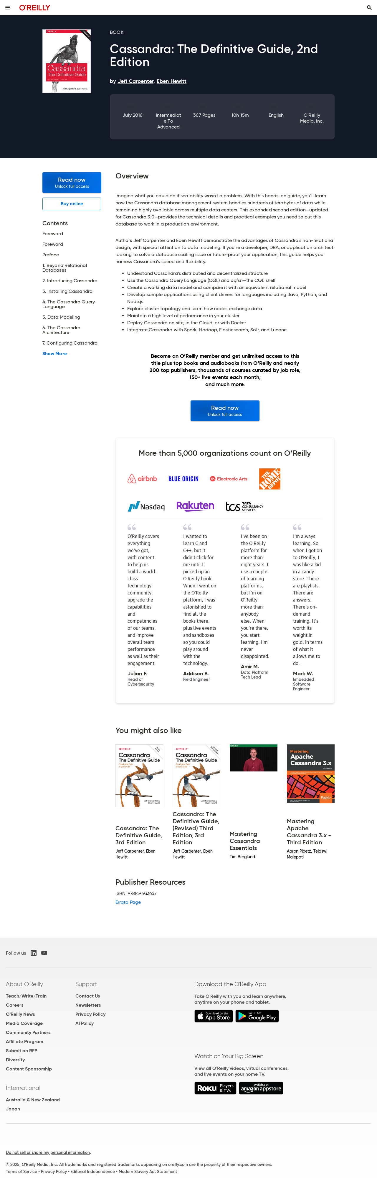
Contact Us (87, 996)
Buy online (72, 204)
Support (86, 984)
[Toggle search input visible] (369, 8)
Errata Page (128, 902)
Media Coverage (24, 1023)
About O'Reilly (24, 984)
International (23, 1087)
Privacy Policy (90, 1014)
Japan (13, 1109)
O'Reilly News (20, 1014)
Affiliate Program (24, 1041)
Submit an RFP (21, 1051)
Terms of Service (21, 1171)
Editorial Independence (92, 1171)
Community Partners (28, 1032)
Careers (14, 1005)
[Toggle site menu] (8, 8)
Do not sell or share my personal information (48, 1152)
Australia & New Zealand (33, 1100)
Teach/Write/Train (26, 996)
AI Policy (84, 1023)
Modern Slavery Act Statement (148, 1171)
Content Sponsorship (29, 1069)
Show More (54, 353)
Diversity (15, 1060)
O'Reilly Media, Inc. (312, 118)
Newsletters (88, 1005)
